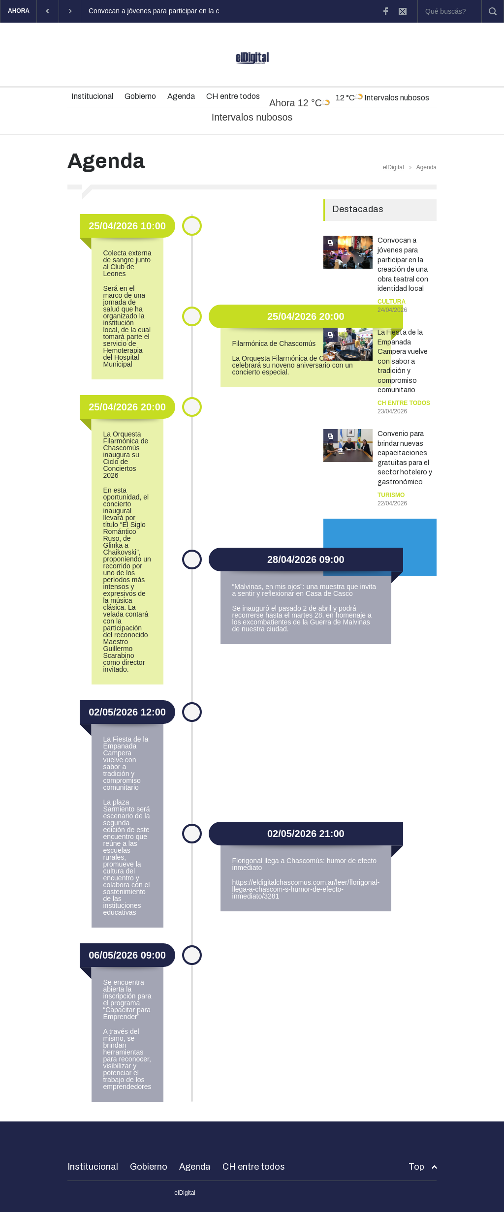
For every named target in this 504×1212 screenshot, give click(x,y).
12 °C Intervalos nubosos (382, 97)
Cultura (392, 301)
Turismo (391, 495)
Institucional (92, 96)
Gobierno (140, 96)
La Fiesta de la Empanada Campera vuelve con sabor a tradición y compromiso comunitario (403, 361)
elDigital (393, 167)
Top (416, 1167)
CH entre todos (233, 96)
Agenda (181, 96)
